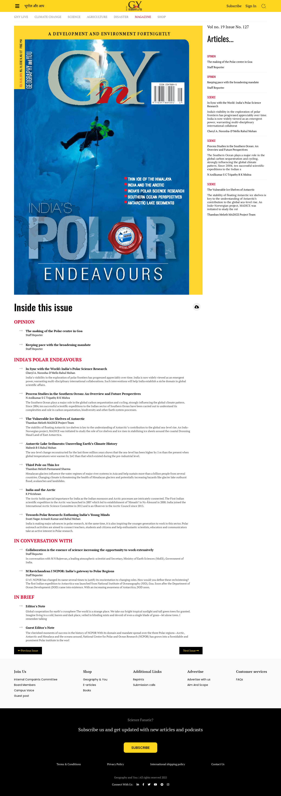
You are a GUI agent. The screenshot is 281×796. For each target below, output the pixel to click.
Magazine (143, 17)
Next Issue (191, 650)
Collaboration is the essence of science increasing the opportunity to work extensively (89, 550)
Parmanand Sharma (58, 469)
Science (74, 17)
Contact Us (217, 764)
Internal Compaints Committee (35, 679)
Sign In (250, 6)
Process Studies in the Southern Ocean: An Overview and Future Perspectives (83, 394)
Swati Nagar (33, 519)
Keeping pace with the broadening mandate (58, 345)
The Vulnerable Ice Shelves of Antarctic (55, 419)
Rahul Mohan (67, 373)
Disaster (121, 17)
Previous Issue (28, 650)
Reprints (138, 679)
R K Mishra (63, 398)
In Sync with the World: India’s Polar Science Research (66, 369)
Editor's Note (35, 606)
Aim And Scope (197, 685)
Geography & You (95, 679)
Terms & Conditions (69, 764)
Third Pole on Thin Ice (42, 465)
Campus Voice (24, 690)
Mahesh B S (33, 447)
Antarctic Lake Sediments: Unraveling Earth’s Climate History (71, 443)
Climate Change (48, 17)
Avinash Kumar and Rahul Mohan (60, 519)
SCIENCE (211, 97)
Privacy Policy (115, 764)
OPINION (211, 56)
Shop (161, 17)
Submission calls (144, 685)
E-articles (89, 685)
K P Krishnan (33, 494)
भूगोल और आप (34, 6)
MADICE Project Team (60, 423)
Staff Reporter (34, 335)
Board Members (25, 685)
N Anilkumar (33, 398)
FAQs (239, 679)
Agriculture (97, 17)
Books (87, 690)
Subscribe (234, 6)
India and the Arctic (40, 490)
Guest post (21, 696)
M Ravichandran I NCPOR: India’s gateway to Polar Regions (70, 571)
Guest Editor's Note (40, 627)
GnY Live (21, 17)
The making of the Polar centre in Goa (54, 331)
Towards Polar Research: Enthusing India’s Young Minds (68, 515)
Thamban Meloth (36, 423)
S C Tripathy (49, 398)
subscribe (140, 747)
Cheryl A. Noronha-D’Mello (42, 373)
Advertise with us (198, 679)
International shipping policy (167, 764)
